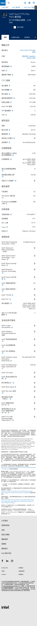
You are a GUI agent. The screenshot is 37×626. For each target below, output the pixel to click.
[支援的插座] (11, 214)
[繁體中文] (29, 3)
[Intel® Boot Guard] (15, 387)
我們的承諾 (5, 525)
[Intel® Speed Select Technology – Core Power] (7, 259)
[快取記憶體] (11, 102)
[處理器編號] (11, 66)
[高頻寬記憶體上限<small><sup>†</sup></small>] (3, 176)
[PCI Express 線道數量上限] (6, 203)
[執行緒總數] (11, 90)
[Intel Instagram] (12, 561)
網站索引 (4, 549)
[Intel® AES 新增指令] (3, 353)
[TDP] (6, 115)
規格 (5, 37)
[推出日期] (9, 130)
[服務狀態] (9, 134)
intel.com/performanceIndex (10, 586)
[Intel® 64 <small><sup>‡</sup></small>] (10, 299)
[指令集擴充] (11, 303)
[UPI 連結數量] (12, 110)
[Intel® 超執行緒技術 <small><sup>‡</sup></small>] (3, 291)
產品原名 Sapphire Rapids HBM (28, 57)
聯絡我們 (4, 539)
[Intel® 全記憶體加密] (3, 347)
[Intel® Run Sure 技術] (3, 393)
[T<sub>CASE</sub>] (7, 227)
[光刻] (6, 70)
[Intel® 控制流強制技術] (3, 341)
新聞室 (3, 544)
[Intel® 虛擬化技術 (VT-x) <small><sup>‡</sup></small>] (8, 405)
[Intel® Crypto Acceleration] (12, 327)
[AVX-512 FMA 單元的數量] (6, 314)
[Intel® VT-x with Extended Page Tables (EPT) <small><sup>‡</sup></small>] (13, 420)
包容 (3, 530)
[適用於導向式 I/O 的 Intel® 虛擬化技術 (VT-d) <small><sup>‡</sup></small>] (8, 412)
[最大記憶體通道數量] (3, 170)
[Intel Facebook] (2, 561)
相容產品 (27, 37)
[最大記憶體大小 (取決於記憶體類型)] (13, 155)
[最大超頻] (9, 94)
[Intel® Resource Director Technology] (3, 273)
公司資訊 (4, 521)
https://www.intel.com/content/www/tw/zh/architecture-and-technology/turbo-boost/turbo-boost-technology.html (17, 491)
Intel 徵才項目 (6, 553)
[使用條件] (9, 142)
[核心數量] (9, 85)
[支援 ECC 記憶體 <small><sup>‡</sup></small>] (15, 181)
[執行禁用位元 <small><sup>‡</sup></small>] (13, 383)
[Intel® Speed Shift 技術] (5, 279)
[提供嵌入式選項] (14, 138)
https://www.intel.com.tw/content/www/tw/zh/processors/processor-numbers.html (18, 468)
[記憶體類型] (11, 159)
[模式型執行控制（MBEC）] (10, 399)
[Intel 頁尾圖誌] (5, 607)
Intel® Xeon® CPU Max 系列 (27, 51)
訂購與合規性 (15, 37)
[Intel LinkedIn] (7, 561)
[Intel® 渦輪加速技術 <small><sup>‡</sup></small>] (3, 285)
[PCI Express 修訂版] (3, 197)
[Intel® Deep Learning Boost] (7, 265)
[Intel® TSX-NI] (12, 295)
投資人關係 (5, 535)
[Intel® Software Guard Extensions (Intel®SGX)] (11, 361)
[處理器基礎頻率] (14, 98)
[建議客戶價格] (12, 75)
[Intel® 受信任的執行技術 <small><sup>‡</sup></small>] (5, 378)
